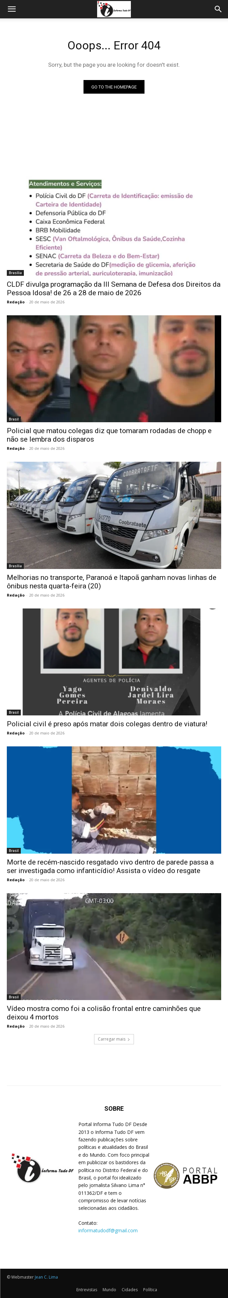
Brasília (15, 272)
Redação (16, 301)
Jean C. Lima (46, 1277)
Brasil (14, 419)
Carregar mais (114, 1039)
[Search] (218, 9)
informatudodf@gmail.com (108, 1230)
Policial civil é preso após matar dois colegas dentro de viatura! (107, 724)
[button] (11, 9)
